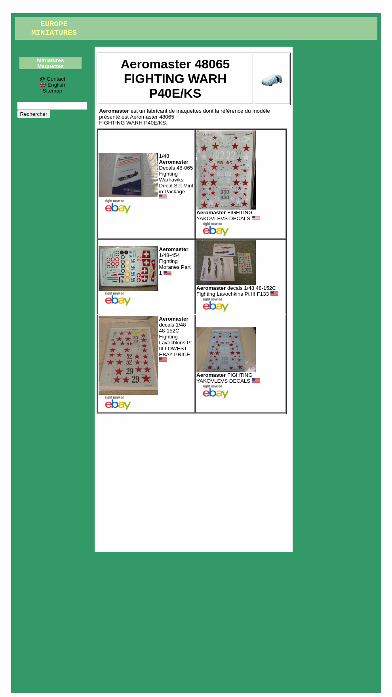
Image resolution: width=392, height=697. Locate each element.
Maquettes (50, 66)
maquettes (188, 111)
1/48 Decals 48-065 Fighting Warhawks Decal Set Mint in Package (176, 176)
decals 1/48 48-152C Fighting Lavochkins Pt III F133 (237, 291)
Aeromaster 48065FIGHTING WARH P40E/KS (136, 120)
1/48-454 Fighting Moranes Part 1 (175, 261)
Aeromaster (114, 111)
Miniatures (50, 60)
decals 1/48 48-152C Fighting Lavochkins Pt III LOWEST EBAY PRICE (175, 339)
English (52, 85)
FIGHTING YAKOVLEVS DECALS (228, 215)
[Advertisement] (193, 481)
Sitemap (53, 91)
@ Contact (52, 79)
